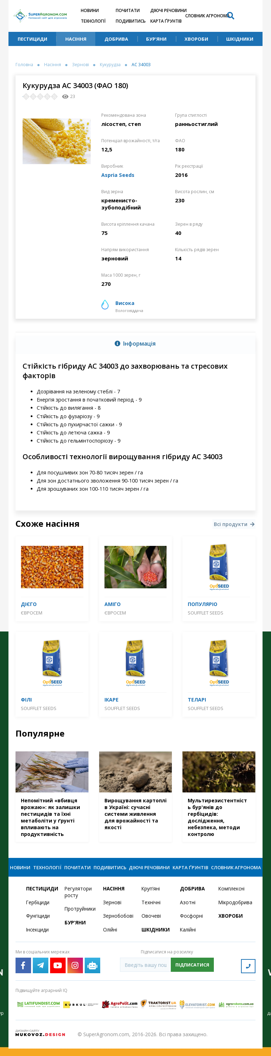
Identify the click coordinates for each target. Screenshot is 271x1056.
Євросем (31, 613)
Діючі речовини (168, 10)
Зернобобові (118, 924)
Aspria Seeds (118, 174)
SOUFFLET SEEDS (205, 613)
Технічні (151, 910)
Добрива (116, 39)
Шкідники (239, 39)
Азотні (187, 910)
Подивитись (131, 21)
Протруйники (80, 917)
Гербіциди (38, 910)
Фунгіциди (38, 924)
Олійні (110, 938)
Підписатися (192, 973)
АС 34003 (141, 65)
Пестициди (32, 39)
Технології (93, 21)
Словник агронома (207, 16)
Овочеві (151, 924)
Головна (24, 65)
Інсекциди (37, 938)
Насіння (75, 39)
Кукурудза (110, 65)
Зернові (80, 65)
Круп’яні (150, 897)
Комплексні (232, 897)
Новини (90, 10)
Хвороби (196, 39)
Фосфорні (191, 924)
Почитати (128, 10)
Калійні (188, 938)
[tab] (135, 343)
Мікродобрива (233, 910)
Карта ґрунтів (166, 21)
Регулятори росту (78, 900)
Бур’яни (156, 39)
